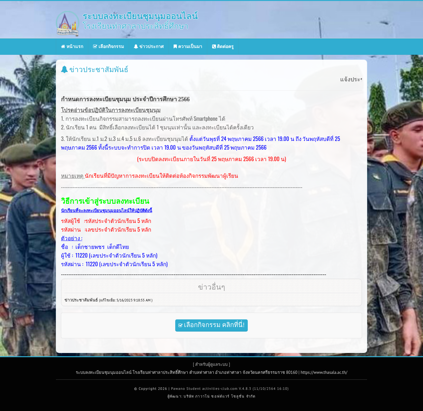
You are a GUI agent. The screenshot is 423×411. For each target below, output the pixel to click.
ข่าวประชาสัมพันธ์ (108, 300)
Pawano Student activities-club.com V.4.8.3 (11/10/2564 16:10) (230, 388)
